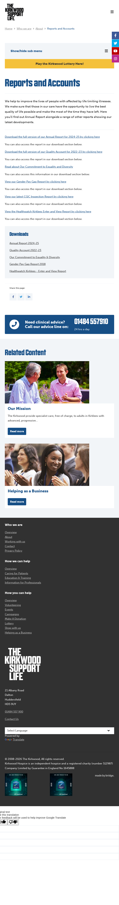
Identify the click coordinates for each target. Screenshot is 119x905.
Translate (14, 739)
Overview (11, 532)
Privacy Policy (13, 550)
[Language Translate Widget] (59, 730)
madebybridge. (104, 775)
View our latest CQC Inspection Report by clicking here (39, 196)
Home (8, 28)
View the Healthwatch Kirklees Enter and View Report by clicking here (48, 211)
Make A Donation (15, 618)
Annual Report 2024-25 (24, 243)
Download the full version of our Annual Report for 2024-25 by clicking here (52, 136)
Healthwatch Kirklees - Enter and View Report (38, 271)
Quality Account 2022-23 (25, 250)
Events (9, 609)
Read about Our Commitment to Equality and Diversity (39, 166)
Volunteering (13, 605)
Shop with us (13, 628)
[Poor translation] (13, 822)
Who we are (24, 28)
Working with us (15, 541)
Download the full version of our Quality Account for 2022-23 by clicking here (53, 151)
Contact (10, 546)
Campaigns (12, 614)
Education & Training (18, 578)
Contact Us (12, 719)
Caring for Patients (16, 573)
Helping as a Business (18, 632)
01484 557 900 (14, 711)
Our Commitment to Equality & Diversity (35, 257)
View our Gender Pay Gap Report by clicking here (35, 181)
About (39, 28)
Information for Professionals (23, 582)
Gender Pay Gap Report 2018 (28, 264)
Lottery (9, 623)
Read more (17, 431)
